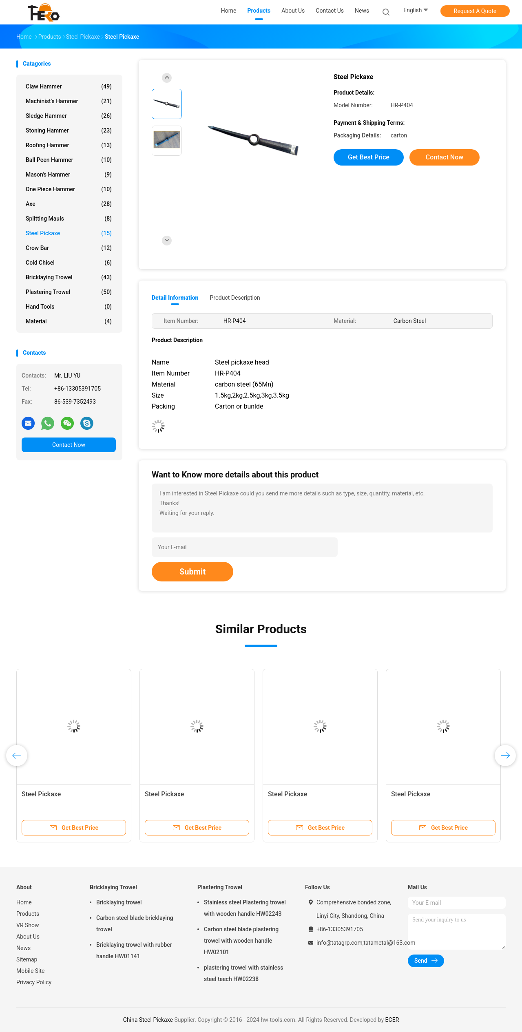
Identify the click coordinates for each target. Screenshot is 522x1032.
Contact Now (68, 445)
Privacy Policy (33, 982)
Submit (192, 572)
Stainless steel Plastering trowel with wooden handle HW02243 (245, 908)
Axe (69, 204)
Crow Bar (69, 248)
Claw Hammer (69, 86)
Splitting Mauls (69, 218)
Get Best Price (368, 157)
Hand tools (69, 307)
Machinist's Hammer (69, 101)
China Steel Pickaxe (148, 1020)
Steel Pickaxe (69, 233)
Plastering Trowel (69, 292)
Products (27, 913)
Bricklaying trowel (119, 902)
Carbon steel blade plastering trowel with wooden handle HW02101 (241, 940)
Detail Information (175, 297)
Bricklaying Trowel (69, 277)
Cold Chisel (69, 263)
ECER (392, 1020)
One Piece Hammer (69, 189)
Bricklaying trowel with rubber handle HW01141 (134, 950)
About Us (28, 936)
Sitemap (26, 959)
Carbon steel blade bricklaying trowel (134, 924)
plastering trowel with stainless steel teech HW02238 (243, 973)
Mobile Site (30, 971)
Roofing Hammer (69, 145)
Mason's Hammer (69, 174)
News (23, 948)
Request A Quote (475, 11)
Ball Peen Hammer (69, 160)
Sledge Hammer (69, 116)
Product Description (235, 297)
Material (69, 321)
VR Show (27, 925)
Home (24, 902)
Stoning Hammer (69, 130)
